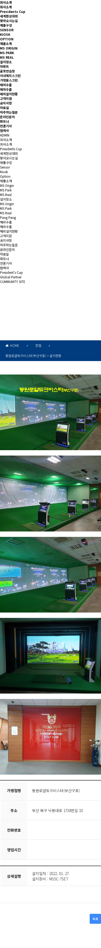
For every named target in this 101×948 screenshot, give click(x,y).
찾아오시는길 (9, 20)
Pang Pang (8, 217)
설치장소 (6, 62)
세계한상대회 (9, 16)
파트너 (4, 121)
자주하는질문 (9, 112)
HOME (12, 345)
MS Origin (7, 185)
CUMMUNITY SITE (12, 281)
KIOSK (5, 34)
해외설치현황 (9, 94)
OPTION (6, 39)
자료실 (4, 107)
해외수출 (6, 84)
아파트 (4, 66)
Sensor (5, 167)
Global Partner (11, 277)
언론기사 (6, 126)
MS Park (6, 190)
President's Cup (11, 272)
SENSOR (6, 29)
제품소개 (6, 43)
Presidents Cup (12, 11)
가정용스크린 (9, 80)
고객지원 (6, 98)
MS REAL (7, 57)
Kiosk (4, 171)
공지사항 (6, 103)
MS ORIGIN (9, 48)
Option (5, 176)
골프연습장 (7, 71)
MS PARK (7, 52)
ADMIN (4, 135)
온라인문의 (7, 116)
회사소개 (6, 2)
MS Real (6, 194)
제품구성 (6, 25)
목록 (95, 918)
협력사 (4, 130)
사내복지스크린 (10, 75)
